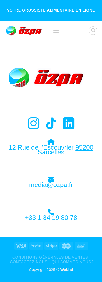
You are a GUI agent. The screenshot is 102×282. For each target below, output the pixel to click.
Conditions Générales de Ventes (50, 257)
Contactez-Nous (28, 262)
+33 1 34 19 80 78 (51, 217)
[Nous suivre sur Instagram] (33, 124)
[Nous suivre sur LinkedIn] (68, 124)
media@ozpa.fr (51, 184)
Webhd (66, 269)
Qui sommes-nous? (72, 262)
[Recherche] (93, 30)
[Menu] (56, 30)
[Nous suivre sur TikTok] (51, 124)
